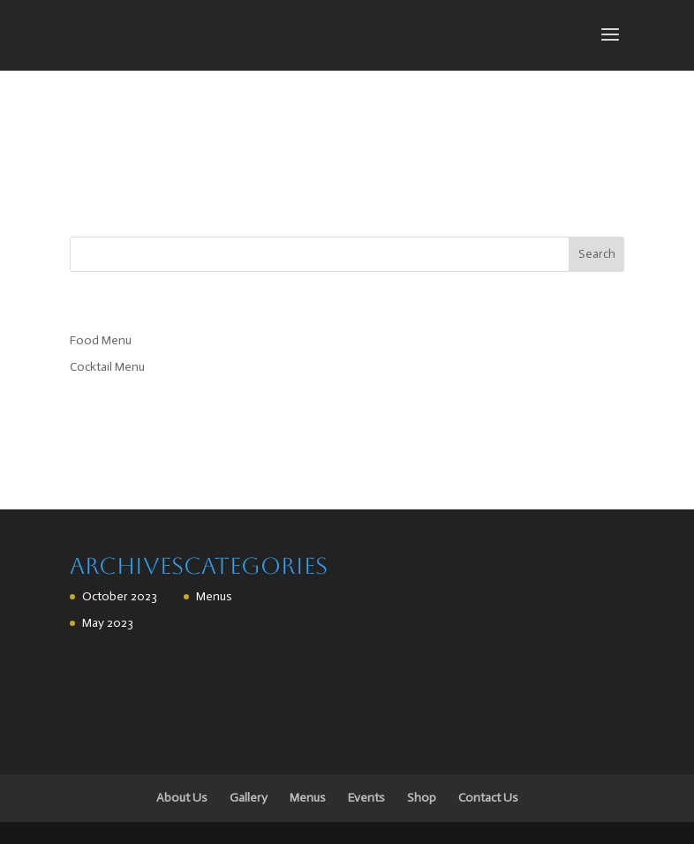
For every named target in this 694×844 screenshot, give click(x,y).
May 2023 (107, 622)
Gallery (249, 797)
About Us (181, 797)
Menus (214, 596)
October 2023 (119, 596)
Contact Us (488, 797)
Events (366, 797)
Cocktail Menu (107, 366)
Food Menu (101, 340)
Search (596, 253)
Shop (421, 797)
